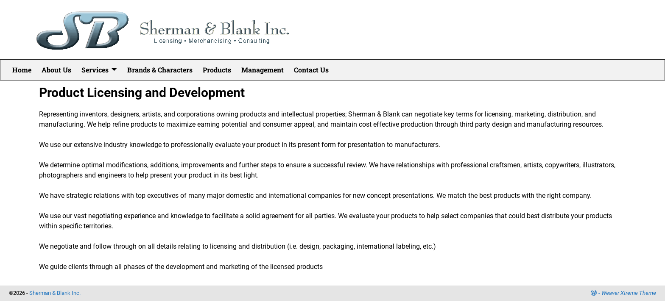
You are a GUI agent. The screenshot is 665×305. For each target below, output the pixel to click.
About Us (56, 69)
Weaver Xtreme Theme (628, 293)
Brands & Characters (160, 69)
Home (21, 69)
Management (262, 69)
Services (95, 69)
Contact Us (311, 69)
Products (217, 69)
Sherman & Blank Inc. (55, 293)
